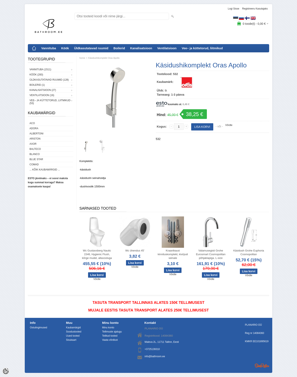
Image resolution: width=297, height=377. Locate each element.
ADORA (33, 128)
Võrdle (228, 125)
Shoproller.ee (262, 366)
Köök (65, 48)
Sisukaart (71, 339)
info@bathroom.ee (155, 356)
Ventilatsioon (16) (41, 95)
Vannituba (48, 48)
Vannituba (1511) (40, 69)
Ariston (34, 138)
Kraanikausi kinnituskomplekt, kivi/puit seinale (173, 254)
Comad (34, 164)
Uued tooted (72, 335)
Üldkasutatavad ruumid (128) (49, 79)
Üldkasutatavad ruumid (91, 48)
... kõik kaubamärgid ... (44, 169)
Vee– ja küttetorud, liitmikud (202, 48)
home (82, 58)
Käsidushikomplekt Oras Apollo (104, 58)
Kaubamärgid (73, 327)
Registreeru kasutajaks (255, 8)
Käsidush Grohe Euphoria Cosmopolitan (248, 252)
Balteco (35, 149)
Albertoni (36, 133)
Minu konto (108, 327)
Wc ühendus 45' (134, 250)
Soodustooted (73, 331)
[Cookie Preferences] (5, 371)
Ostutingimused (38, 327)
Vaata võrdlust (110, 339)
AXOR (33, 143)
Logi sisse (233, 8)
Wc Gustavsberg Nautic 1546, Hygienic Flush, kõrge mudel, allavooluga (97, 254)
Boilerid (119, 48)
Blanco (34, 154)
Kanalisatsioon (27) (42, 90)
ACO (32, 123)
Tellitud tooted (109, 335)
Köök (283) (36, 74)
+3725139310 (152, 349)
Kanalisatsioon (141, 48)
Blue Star (36, 159)
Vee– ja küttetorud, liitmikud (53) (49, 102)
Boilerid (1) (37, 84)
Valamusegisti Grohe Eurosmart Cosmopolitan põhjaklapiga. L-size (210, 254)
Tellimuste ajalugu (112, 331)
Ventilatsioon (167, 48)
